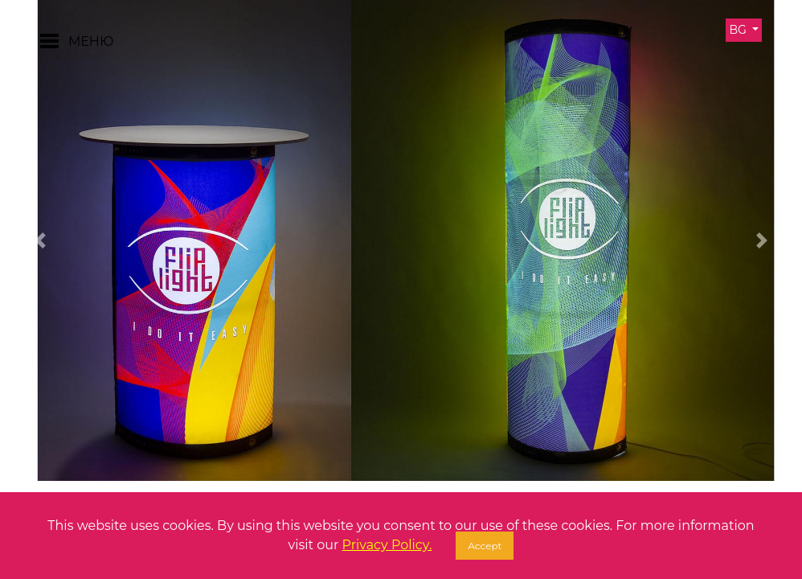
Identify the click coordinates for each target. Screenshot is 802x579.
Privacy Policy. (387, 544)
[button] (40, 240)
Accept (484, 546)
